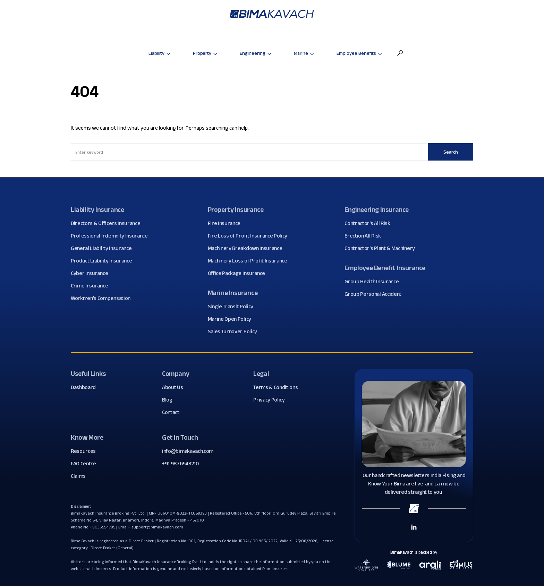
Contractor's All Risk (370, 223)
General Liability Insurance (104, 248)
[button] (400, 53)
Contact (173, 412)
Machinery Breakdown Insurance (248, 248)
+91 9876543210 (180, 463)
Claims (81, 476)
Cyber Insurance (92, 273)
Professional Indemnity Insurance (112, 236)
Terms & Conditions (278, 387)
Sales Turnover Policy (235, 331)
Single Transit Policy (233, 306)
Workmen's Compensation (103, 298)
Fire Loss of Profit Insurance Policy (250, 236)
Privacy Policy (271, 400)
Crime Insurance (92, 286)
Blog (170, 400)
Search (450, 152)
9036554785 (104, 527)
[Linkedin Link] (414, 527)
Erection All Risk (365, 236)
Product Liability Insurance (104, 261)
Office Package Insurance (239, 273)
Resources (86, 451)
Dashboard (86, 387)
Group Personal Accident (376, 294)
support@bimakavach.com (157, 527)
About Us (175, 387)
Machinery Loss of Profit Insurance (250, 261)
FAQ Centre (86, 463)
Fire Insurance (227, 223)
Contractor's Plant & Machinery (382, 248)
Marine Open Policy (232, 319)
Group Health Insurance (374, 281)
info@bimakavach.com (187, 451)
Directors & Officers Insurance (108, 223)
